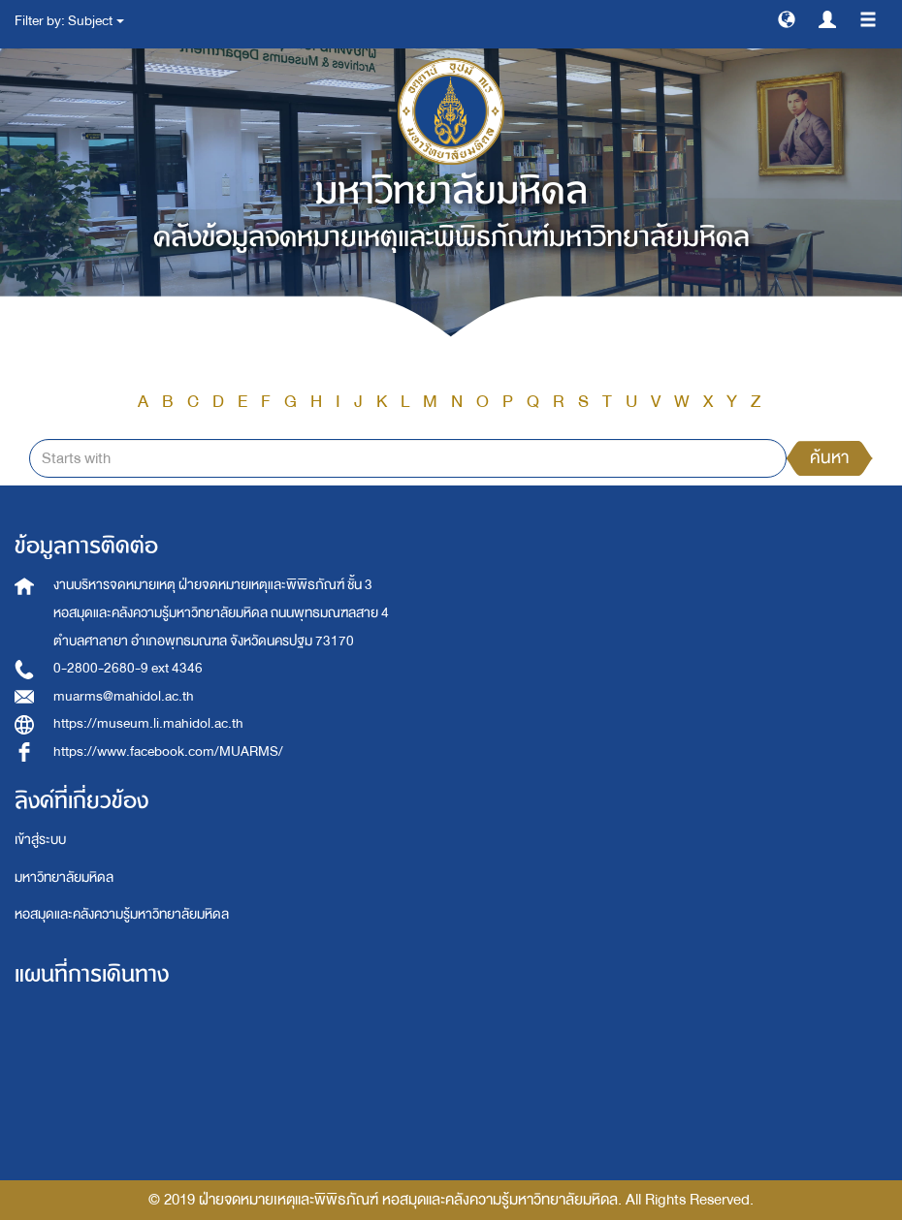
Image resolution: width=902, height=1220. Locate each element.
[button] (786, 18)
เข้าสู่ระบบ (40, 840)
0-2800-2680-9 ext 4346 (128, 668)
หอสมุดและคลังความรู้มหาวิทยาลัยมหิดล (122, 914)
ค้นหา (829, 458)
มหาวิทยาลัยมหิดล (64, 877)
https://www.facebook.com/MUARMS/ (168, 751)
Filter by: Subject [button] (69, 21)
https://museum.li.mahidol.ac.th (148, 723)
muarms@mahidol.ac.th (123, 696)
